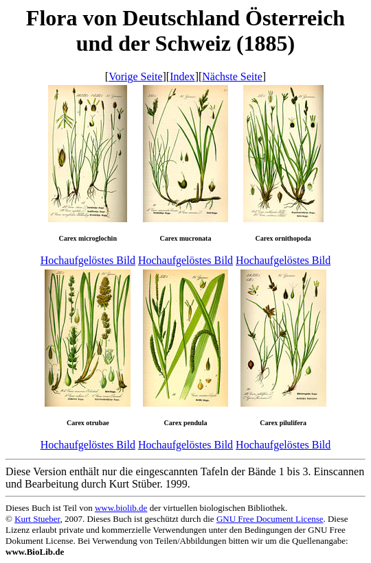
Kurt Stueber (37, 519)
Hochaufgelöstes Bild (88, 260)
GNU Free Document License (270, 519)
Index (182, 76)
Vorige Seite (135, 76)
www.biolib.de (121, 508)
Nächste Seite (232, 76)
